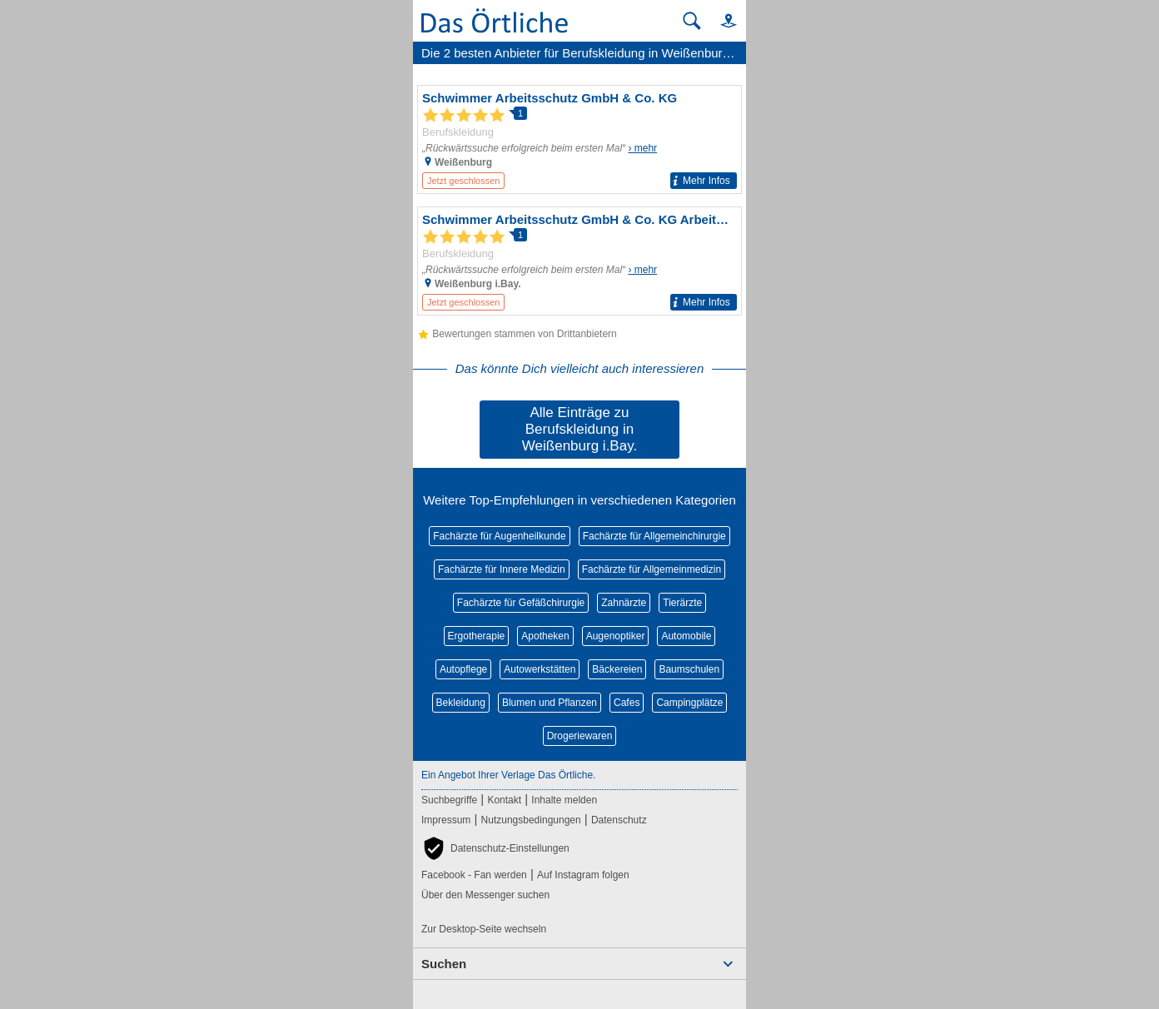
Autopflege (463, 669)
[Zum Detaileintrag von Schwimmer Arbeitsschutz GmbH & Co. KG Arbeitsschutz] (579, 261)
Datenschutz (619, 820)
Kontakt (504, 800)
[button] (721, 20)
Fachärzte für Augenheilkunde (499, 536)
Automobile (686, 636)
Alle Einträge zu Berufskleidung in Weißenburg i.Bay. (579, 429)
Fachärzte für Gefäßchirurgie (520, 603)
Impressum (445, 820)
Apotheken (545, 636)
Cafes (626, 702)
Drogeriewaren (580, 736)
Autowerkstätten (539, 669)
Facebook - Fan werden (474, 875)
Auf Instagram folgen (583, 875)
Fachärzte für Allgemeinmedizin (651, 569)
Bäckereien (617, 669)
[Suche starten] (691, 20)
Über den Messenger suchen (485, 895)
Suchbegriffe (449, 800)
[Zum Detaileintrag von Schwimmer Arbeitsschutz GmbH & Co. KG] (579, 139)
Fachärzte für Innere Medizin (501, 569)
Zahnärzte (623, 603)
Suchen (443, 964)
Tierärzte (682, 603)
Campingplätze (689, 702)
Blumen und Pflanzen (549, 702)
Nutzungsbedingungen (531, 820)
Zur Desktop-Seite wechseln (483, 929)
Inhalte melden (564, 800)
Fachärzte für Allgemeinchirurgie (654, 536)
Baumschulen (689, 669)
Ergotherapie (476, 636)
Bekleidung (460, 702)
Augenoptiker (615, 636)
